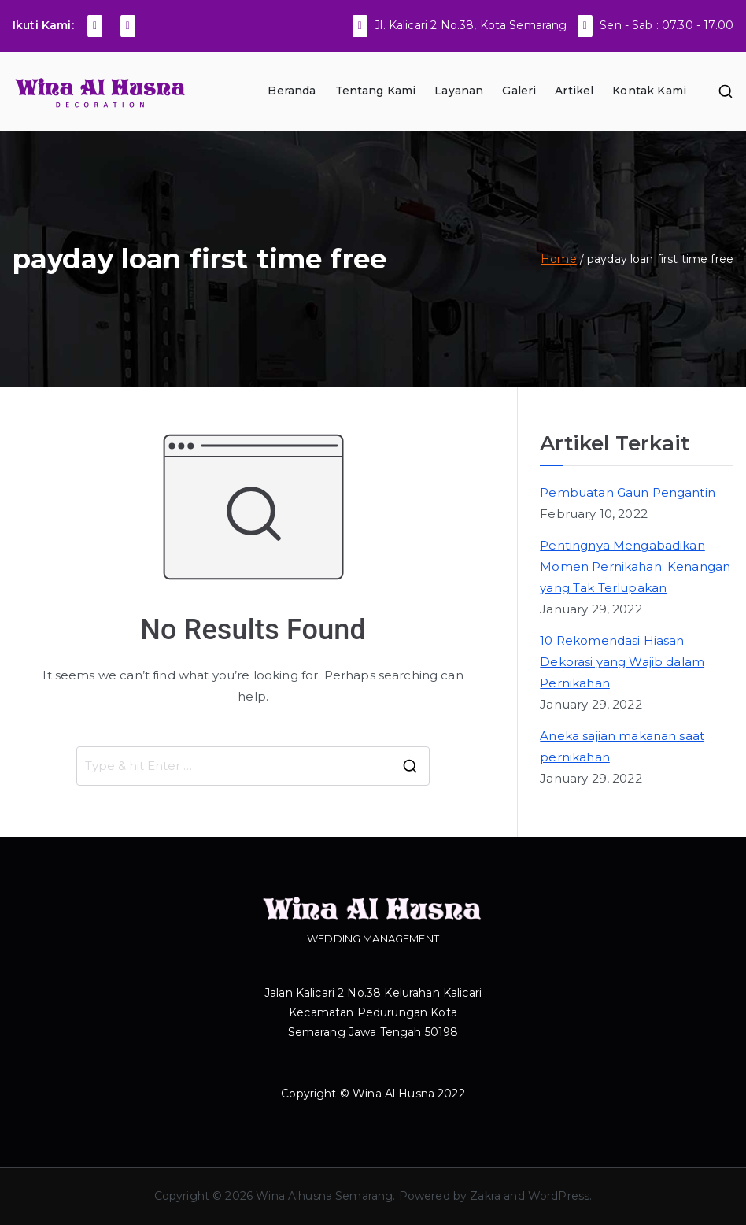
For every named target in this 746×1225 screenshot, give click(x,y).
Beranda (292, 90)
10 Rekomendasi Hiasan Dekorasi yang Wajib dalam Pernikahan (622, 661)
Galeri (519, 90)
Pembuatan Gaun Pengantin (627, 492)
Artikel (574, 90)
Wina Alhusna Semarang (324, 1196)
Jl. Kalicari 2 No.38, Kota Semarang (471, 25)
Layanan (458, 90)
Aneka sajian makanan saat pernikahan (622, 746)
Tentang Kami (375, 90)
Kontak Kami (649, 90)
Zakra (485, 1196)
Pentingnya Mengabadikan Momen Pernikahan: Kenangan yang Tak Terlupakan (635, 566)
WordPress (558, 1196)
